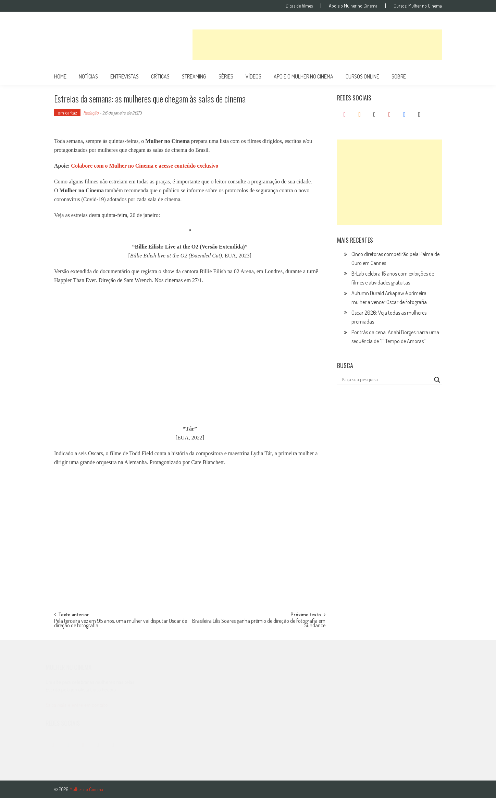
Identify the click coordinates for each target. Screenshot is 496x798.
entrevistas (124, 76)
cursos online (362, 76)
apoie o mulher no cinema (303, 76)
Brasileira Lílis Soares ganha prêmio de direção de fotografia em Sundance (258, 624)
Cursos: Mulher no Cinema (418, 5)
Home (60, 76)
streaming (194, 76)
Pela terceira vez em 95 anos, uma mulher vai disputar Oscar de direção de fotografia (120, 624)
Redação (90, 113)
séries (226, 76)
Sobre (399, 76)
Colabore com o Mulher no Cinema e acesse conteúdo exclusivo (144, 166)
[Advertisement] (317, 44)
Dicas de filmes (299, 5)
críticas (160, 76)
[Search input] (386, 380)
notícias (88, 76)
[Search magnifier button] (437, 380)
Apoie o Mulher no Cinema (353, 5)
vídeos (253, 76)
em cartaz (67, 112)
